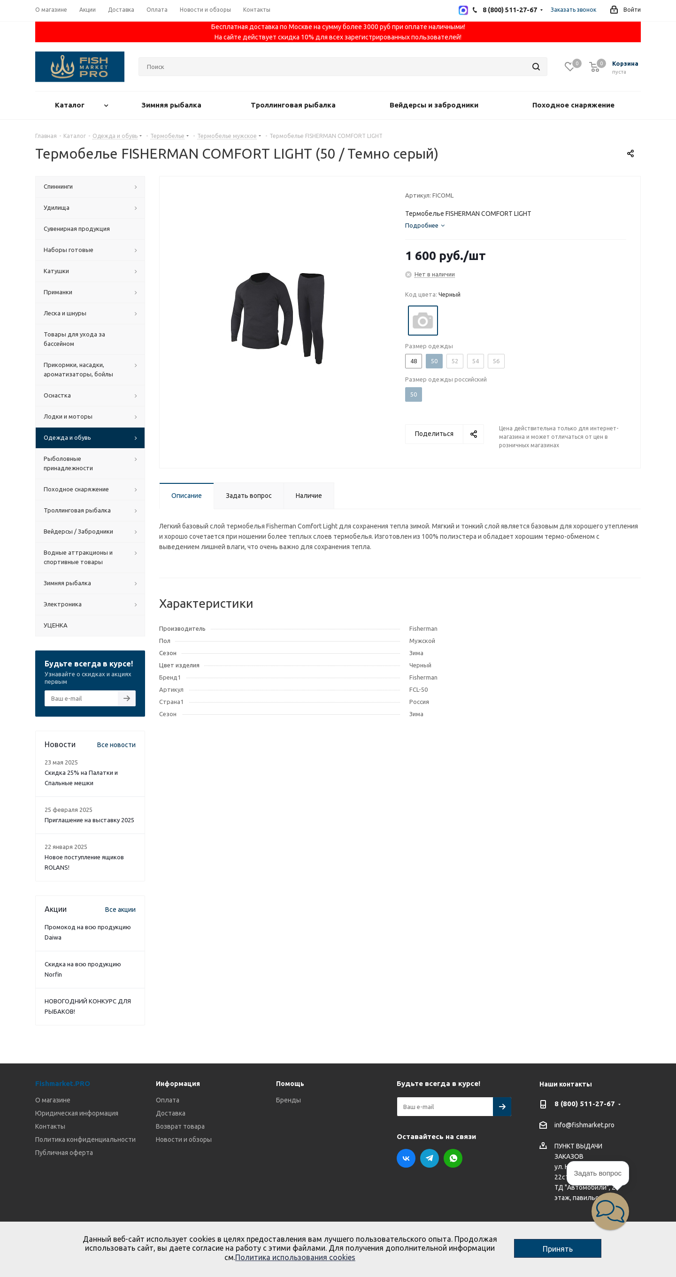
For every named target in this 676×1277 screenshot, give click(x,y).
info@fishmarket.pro (584, 1125)
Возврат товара (180, 1126)
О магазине (52, 1100)
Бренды (288, 1100)
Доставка (170, 1113)
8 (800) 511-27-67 (584, 1104)
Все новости (116, 745)
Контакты (50, 1126)
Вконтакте (406, 1158)
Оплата (167, 1100)
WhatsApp (453, 1158)
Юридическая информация (76, 1113)
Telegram (429, 1158)
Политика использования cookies (295, 1257)
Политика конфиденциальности (85, 1139)
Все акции (120, 909)
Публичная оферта (64, 1152)
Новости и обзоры (184, 1139)
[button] (610, 1211)
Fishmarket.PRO (62, 1083)
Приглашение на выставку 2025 (89, 820)
